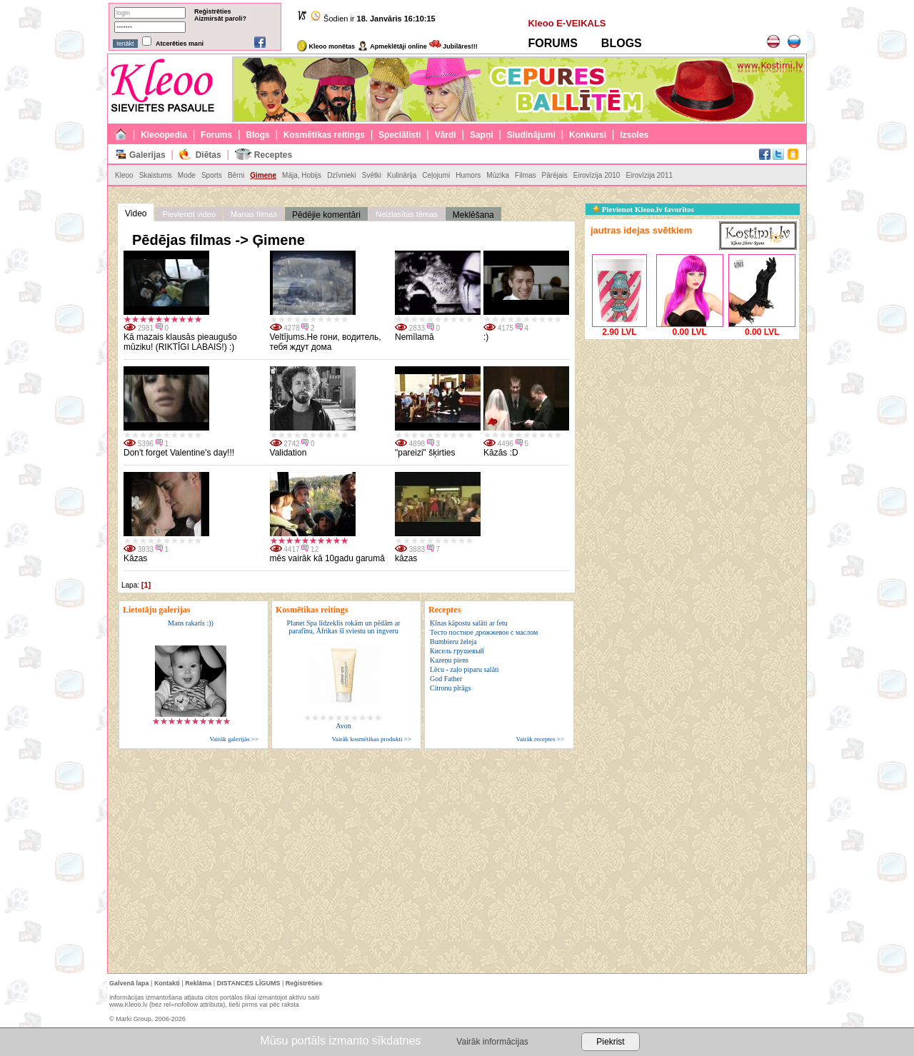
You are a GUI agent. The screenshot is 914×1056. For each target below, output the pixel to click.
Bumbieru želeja (453, 641)
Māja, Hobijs (301, 175)
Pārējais (555, 175)
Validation (288, 453)
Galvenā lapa (129, 983)
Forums (216, 135)
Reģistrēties (212, 11)
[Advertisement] (692, 432)
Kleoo (124, 175)
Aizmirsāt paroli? (220, 18)
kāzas (406, 558)
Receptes (273, 155)
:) (485, 337)
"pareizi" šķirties (425, 453)
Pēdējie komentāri (326, 215)
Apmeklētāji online (392, 46)
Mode (187, 175)
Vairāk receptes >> (540, 739)
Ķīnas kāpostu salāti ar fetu (469, 623)
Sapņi (481, 135)
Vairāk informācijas (492, 1042)
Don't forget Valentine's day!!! (179, 453)
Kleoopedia (164, 135)
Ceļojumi (436, 175)
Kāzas (135, 558)
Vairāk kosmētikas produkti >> (371, 739)
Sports (211, 175)
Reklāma (198, 983)
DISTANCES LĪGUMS (249, 983)
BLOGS (621, 43)
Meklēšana (473, 215)
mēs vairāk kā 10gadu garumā (327, 558)
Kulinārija (401, 175)
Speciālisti (399, 135)
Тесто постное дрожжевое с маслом (484, 632)
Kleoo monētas (326, 46)
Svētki (371, 175)
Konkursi (587, 135)
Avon (343, 726)
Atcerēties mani (180, 43)
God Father (446, 679)
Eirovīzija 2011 (649, 175)
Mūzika (497, 175)
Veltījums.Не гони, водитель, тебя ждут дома (325, 342)
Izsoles (634, 135)
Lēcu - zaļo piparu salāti (464, 669)
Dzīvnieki (341, 175)
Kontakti (167, 983)
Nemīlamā (414, 337)
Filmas (525, 175)
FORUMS (552, 43)
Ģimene (263, 175)
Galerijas (147, 155)
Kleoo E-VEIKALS (567, 23)
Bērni (236, 175)
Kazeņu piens (449, 660)
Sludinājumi (531, 135)
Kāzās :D (500, 453)
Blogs (257, 135)
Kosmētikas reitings (324, 135)
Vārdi (445, 135)
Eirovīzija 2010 (597, 175)
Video (135, 213)
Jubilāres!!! (453, 46)
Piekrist (610, 1042)
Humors (468, 175)
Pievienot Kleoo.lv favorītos (643, 209)
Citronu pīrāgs (450, 688)
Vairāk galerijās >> (233, 739)
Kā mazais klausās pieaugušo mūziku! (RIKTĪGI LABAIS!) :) (180, 342)
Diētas (208, 155)
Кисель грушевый (457, 651)
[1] (146, 584)
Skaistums (155, 175)
